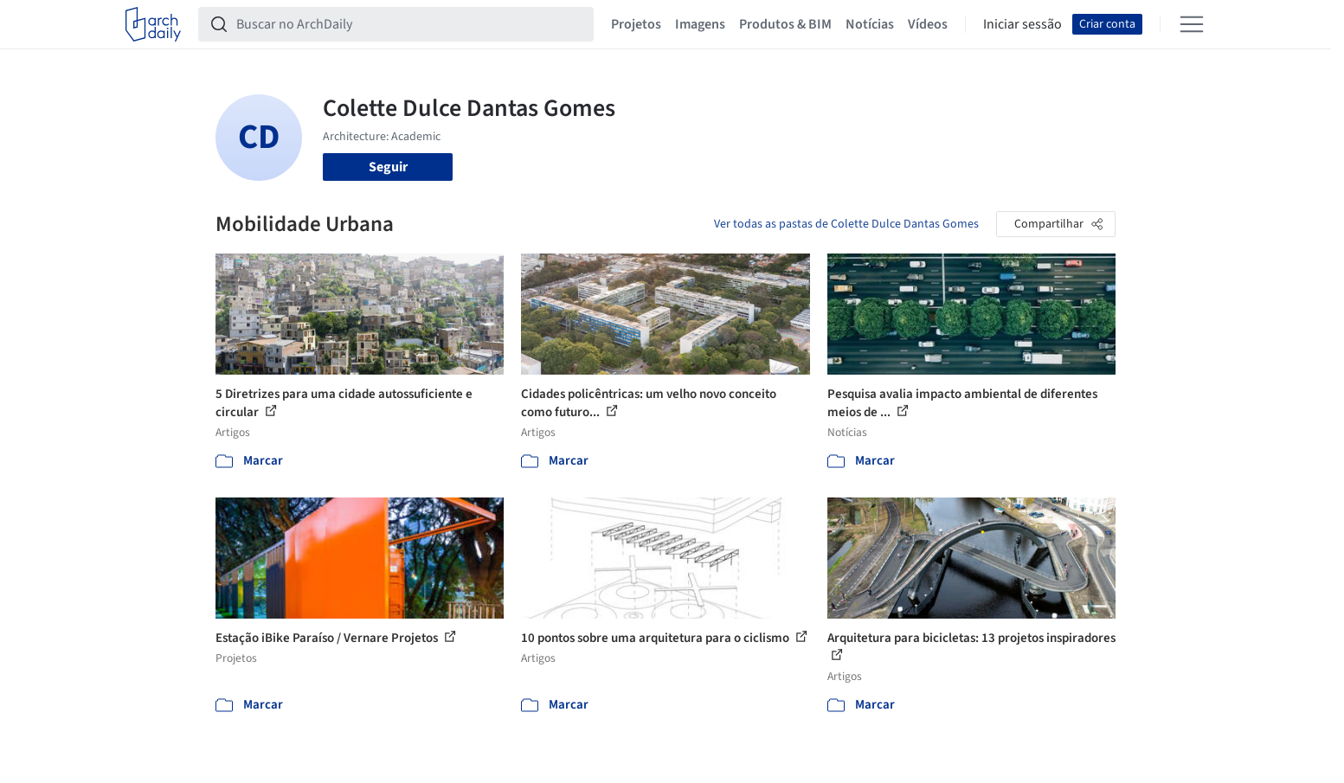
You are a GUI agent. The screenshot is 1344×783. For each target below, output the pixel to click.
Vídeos (928, 24)
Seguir (388, 166)
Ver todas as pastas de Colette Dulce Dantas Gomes (846, 224)
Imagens (700, 24)
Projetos (636, 24)
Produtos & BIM (785, 24)
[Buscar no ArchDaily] (409, 24)
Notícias (870, 24)
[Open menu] (1192, 24)
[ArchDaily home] (153, 24)
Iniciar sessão (1022, 24)
